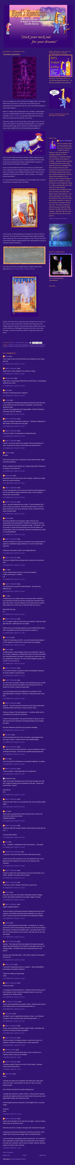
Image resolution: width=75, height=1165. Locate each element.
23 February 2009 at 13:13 (14, 579)
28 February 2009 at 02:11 (14, 997)
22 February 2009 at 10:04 (14, 483)
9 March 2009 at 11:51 (12, 1148)
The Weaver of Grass (11, 1001)
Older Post (42, 1155)
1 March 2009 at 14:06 (12, 1057)
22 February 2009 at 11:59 (14, 534)
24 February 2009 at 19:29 (14, 795)
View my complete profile (58, 218)
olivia (6, 842)
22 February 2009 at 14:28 (14, 565)
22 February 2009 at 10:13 (14, 497)
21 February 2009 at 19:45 (14, 395)
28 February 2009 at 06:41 (14, 1009)
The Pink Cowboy (10, 1049)
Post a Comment (8, 1152)
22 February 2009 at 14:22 (14, 553)
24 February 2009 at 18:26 (14, 764)
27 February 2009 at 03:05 (14, 960)
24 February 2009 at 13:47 (14, 730)
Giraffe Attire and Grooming (18, 345)
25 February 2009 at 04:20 (14, 821)
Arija (6, 811)
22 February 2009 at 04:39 (14, 471)
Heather (7, 518)
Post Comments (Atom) (18, 1159)
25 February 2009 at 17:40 (14, 847)
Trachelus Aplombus (37, 346)
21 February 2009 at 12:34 (14, 364)
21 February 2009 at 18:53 (14, 386)
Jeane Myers (9, 475)
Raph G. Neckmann (11, 368)
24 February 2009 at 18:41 (14, 774)
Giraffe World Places (10, 346)
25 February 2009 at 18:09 (14, 866)
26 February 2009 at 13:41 (14, 918)
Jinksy (7, 356)
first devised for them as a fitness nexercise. (23, 269)
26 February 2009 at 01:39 (14, 888)
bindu (6, 759)
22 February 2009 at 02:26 (14, 426)
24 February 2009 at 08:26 (14, 663)
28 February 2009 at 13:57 (14, 1033)
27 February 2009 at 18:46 (14, 978)
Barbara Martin (15, 116)
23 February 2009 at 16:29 (14, 591)
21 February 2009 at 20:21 (14, 414)
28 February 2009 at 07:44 (14, 1021)
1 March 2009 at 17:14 (12, 1069)
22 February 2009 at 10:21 (14, 514)
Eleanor (7, 649)
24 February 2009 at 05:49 (14, 645)
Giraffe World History (37, 345)
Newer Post (6, 1155)
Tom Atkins (8, 735)
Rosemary (8, 637)
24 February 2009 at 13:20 (14, 675)
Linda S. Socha (9, 964)
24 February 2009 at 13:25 (14, 698)
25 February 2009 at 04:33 (14, 837)
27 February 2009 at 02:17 (14, 937)
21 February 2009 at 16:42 (14, 374)
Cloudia (7, 400)
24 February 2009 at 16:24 (14, 754)
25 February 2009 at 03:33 (14, 807)
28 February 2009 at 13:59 (14, 1045)
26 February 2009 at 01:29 (14, 878)
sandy (7, 390)
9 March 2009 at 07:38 (12, 1114)
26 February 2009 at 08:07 (14, 900)
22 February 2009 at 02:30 (14, 448)
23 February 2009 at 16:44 (14, 614)
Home (25, 1155)
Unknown (8, 452)
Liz (6, 596)
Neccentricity (24, 346)
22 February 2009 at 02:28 (14, 436)
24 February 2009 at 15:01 (14, 742)
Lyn (6, 569)
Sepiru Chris (9, 1074)
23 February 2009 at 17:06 (14, 633)
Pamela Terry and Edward (13, 852)
